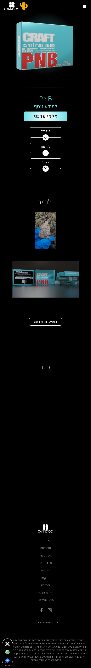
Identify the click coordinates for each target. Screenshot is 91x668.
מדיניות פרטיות (45, 592)
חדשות (45, 570)
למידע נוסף (45, 106)
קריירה (45, 585)
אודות (46, 540)
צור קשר (45, 577)
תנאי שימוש (46, 600)
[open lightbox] (45, 230)
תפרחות (45, 547)
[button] (84, 6)
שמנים (45, 555)
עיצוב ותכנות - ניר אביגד (45, 622)
